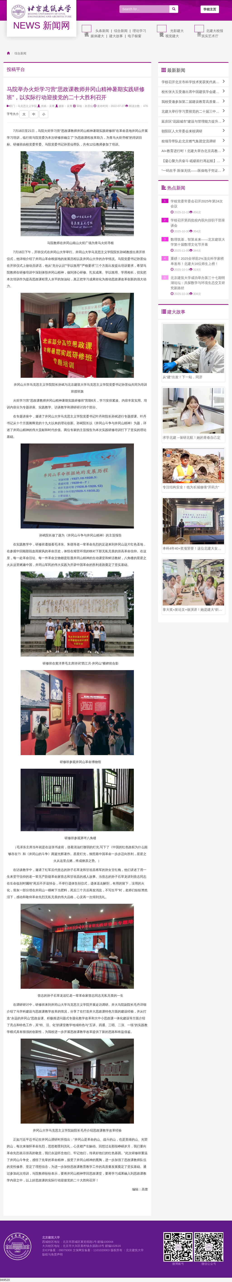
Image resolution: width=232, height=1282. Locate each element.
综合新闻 (121, 31)
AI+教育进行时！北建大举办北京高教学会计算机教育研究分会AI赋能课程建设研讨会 (195, 151)
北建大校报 (214, 31)
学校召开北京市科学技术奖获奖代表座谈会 (194, 82)
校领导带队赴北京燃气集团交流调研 (193, 141)
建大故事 (116, 36)
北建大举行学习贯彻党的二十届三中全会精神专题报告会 (195, 111)
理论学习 (139, 31)
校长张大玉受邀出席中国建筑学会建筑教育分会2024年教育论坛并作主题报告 (195, 92)
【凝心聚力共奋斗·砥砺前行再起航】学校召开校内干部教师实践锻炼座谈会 (195, 161)
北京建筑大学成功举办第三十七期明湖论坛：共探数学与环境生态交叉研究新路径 (198, 283)
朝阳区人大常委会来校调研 (193, 131)
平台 (199, 28)
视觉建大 (172, 36)
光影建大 (177, 31)
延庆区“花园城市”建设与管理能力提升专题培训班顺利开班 (195, 121)
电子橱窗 (134, 36)
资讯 (86, 28)
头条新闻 (102, 31)
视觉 (162, 28)
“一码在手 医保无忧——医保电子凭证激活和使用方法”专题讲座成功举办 (195, 170)
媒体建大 (97, 36)
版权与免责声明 (52, 1254)
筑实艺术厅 (209, 36)
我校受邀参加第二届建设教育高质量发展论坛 (195, 101)
